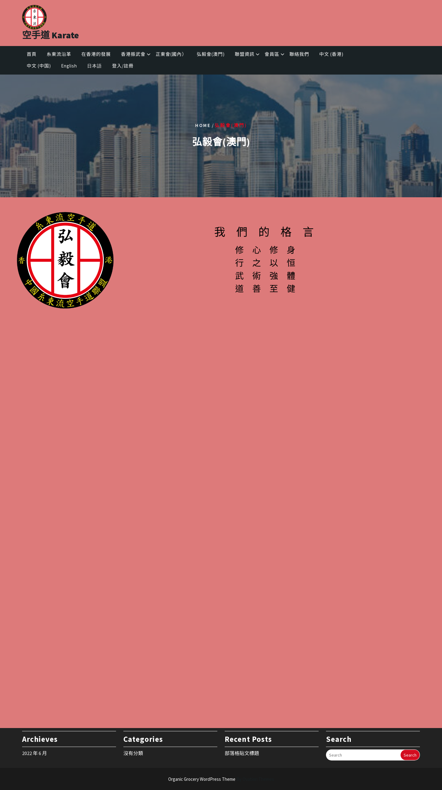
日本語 (94, 66)
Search (410, 740)
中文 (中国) (39, 66)
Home (203, 125)
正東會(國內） (171, 54)
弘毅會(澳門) (211, 54)
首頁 (32, 54)
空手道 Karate (50, 35)
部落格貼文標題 (242, 738)
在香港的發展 (96, 54)
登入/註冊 (123, 66)
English (69, 66)
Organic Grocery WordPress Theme (221, 779)
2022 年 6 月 (34, 738)
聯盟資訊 (244, 54)
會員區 (272, 54)
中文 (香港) (331, 54)
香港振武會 (133, 54)
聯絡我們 (299, 54)
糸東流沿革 (59, 54)
